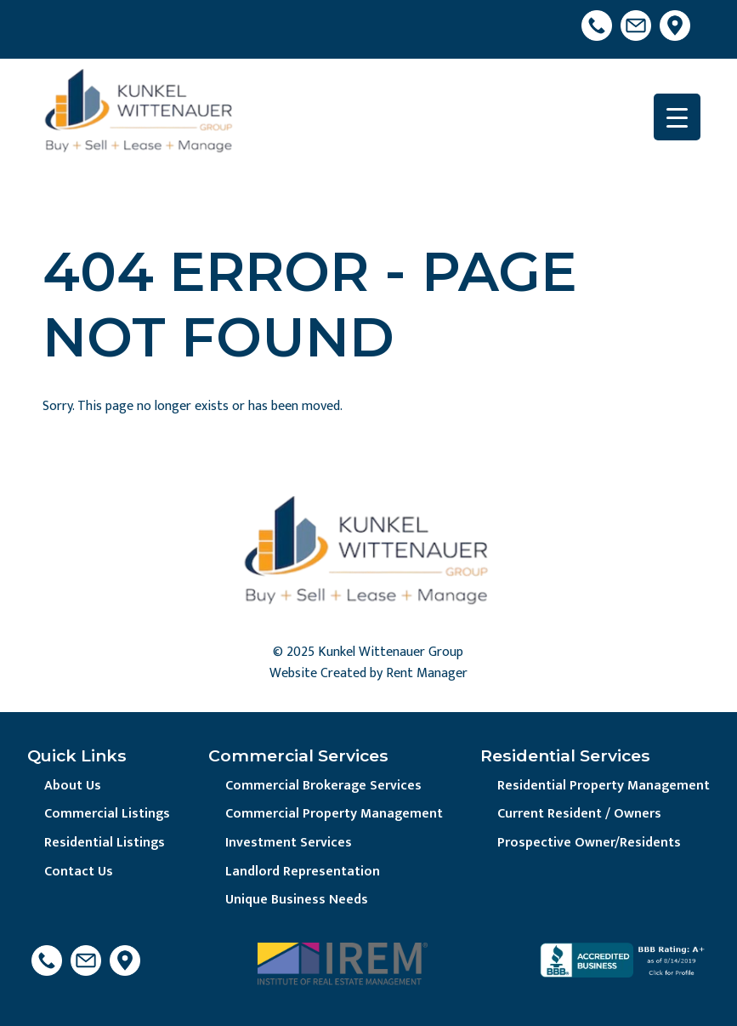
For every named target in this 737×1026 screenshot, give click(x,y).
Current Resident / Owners (579, 813)
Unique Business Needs (296, 899)
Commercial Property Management (334, 813)
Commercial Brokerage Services (323, 785)
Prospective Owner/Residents (589, 842)
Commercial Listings (107, 813)
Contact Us (78, 871)
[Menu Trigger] (677, 117)
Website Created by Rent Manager (368, 673)
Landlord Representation (302, 871)
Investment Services (288, 842)
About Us (72, 785)
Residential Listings (104, 842)
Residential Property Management (603, 785)
